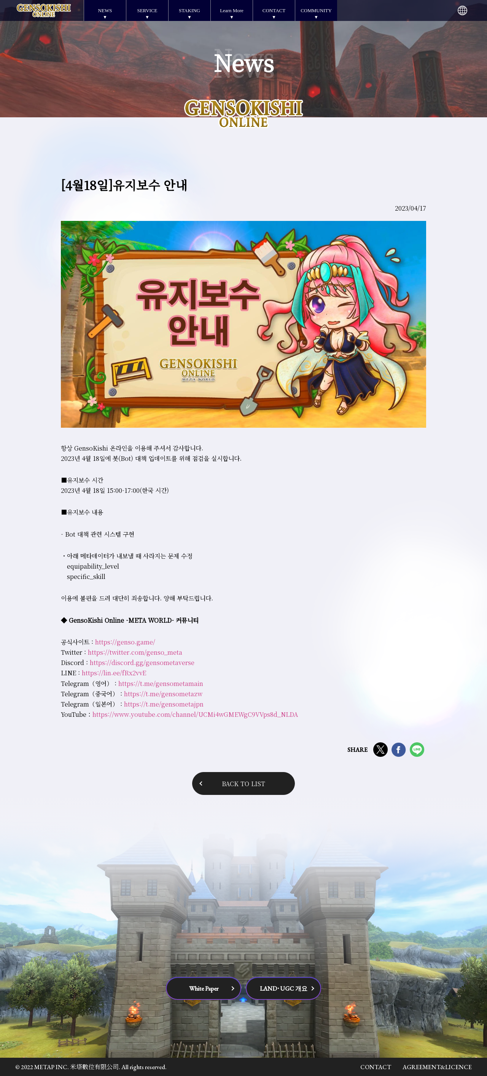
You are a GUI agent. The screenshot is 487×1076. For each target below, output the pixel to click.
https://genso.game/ (125, 642)
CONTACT (274, 10)
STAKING (189, 10)
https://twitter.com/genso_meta (135, 652)
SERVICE (147, 10)
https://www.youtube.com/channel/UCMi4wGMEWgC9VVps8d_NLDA (195, 714)
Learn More (232, 10)
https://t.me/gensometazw (163, 693)
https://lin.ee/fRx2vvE (114, 672)
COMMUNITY (316, 10)
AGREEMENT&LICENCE (437, 1067)
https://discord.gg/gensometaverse (142, 662)
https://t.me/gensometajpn (164, 704)
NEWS (105, 10)
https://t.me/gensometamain (159, 683)
